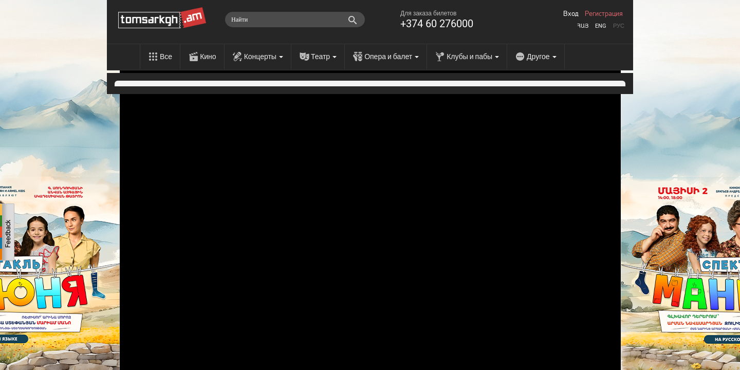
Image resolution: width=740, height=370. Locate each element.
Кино (208, 56)
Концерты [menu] (263, 56)
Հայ (582, 26)
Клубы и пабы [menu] (473, 56)
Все (166, 56)
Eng (600, 26)
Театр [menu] (324, 56)
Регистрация (604, 14)
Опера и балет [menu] (391, 56)
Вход (571, 14)
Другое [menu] (541, 56)
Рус (618, 26)
